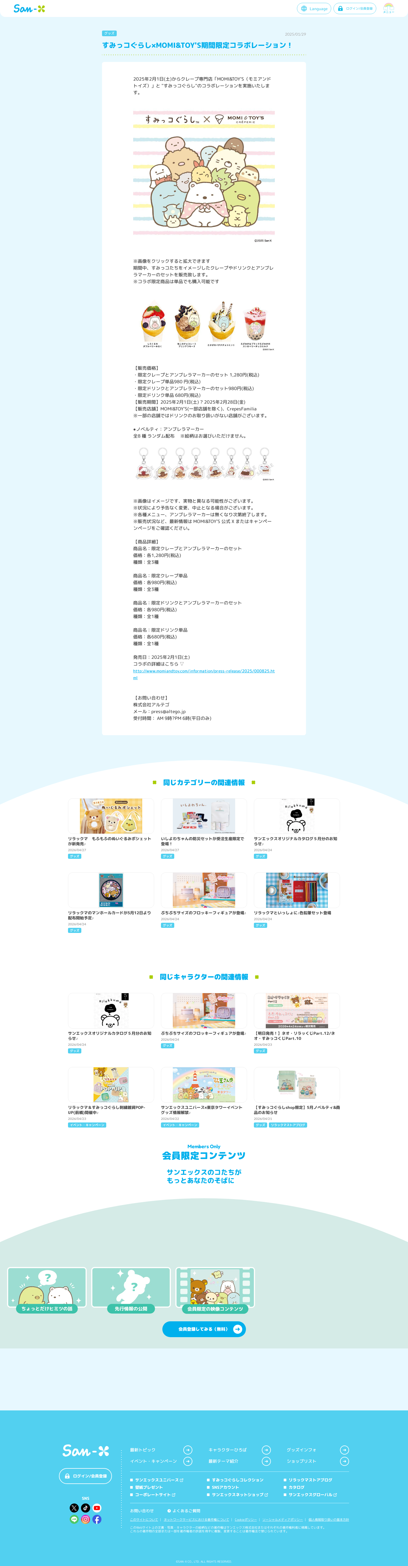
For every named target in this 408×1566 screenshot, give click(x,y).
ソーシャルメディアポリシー (282, 1519)
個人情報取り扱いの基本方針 (329, 1519)
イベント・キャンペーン (161, 1461)
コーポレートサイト (152, 1494)
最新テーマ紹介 (240, 1461)
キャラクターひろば (240, 1450)
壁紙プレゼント (146, 1487)
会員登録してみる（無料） (210, 1381)
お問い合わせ (142, 1510)
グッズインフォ (318, 1450)
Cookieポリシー (246, 1519)
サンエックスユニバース (156, 1480)
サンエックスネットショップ (237, 1494)
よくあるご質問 (183, 1510)
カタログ (294, 1487)
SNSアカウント (223, 1487)
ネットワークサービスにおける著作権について (196, 1519)
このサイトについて (144, 1519)
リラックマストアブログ (308, 1480)
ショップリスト (318, 1461)
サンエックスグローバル (310, 1494)
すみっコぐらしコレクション (235, 1480)
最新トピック (161, 1450)
